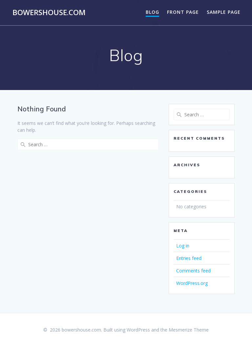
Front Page (183, 12)
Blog (152, 12)
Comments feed (193, 270)
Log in (182, 245)
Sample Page (224, 12)
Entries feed (188, 258)
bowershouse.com (49, 12)
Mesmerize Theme (189, 330)
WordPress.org (192, 283)
